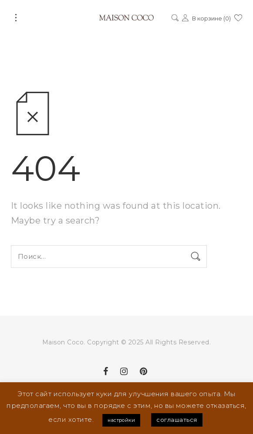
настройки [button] (121, 420)
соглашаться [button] (176, 419)
